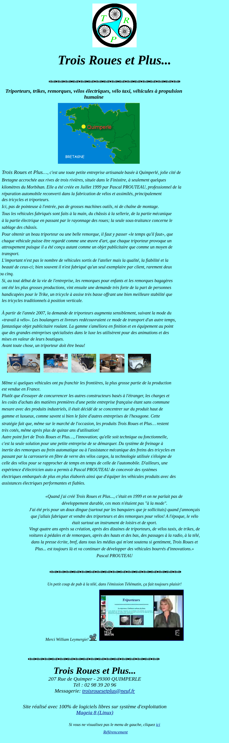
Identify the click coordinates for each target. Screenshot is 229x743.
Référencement (115, 732)
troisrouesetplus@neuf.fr (108, 691)
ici (158, 724)
